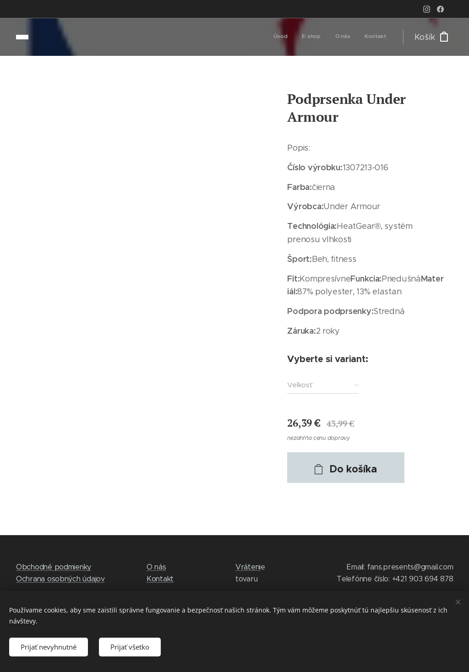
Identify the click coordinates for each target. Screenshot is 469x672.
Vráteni (248, 567)
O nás (156, 567)
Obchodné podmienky (53, 567)
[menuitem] (345, 37)
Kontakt (160, 578)
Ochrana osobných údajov (60, 578)
